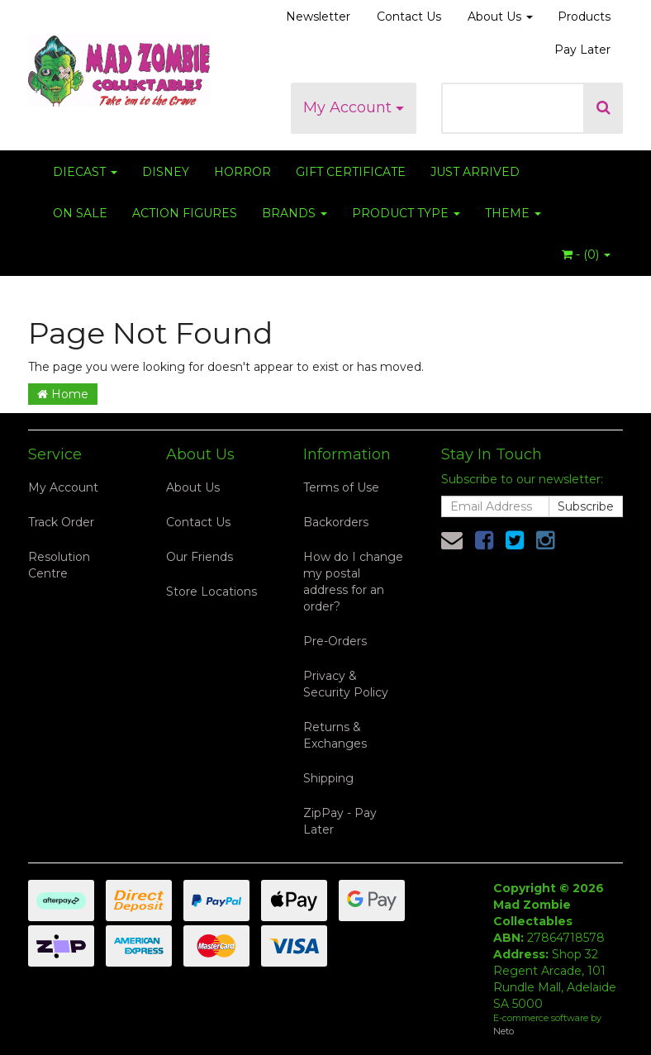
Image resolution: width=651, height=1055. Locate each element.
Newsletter (318, 16)
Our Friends (199, 556)
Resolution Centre (59, 565)
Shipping (328, 778)
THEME (513, 213)
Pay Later (582, 49)
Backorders (335, 522)
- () (586, 254)
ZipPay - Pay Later (340, 821)
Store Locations (211, 591)
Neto (503, 1031)
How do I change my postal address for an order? (353, 581)
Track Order (61, 522)
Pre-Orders (335, 641)
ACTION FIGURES (184, 213)
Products (584, 16)
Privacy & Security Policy (345, 684)
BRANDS (294, 213)
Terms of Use (341, 487)
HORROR (242, 171)
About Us (500, 16)
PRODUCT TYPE (406, 213)
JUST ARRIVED (475, 171)
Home (62, 394)
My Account (353, 107)
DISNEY (165, 171)
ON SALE (80, 213)
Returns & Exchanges (335, 735)
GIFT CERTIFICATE (351, 171)
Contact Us (409, 16)
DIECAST (85, 171)
